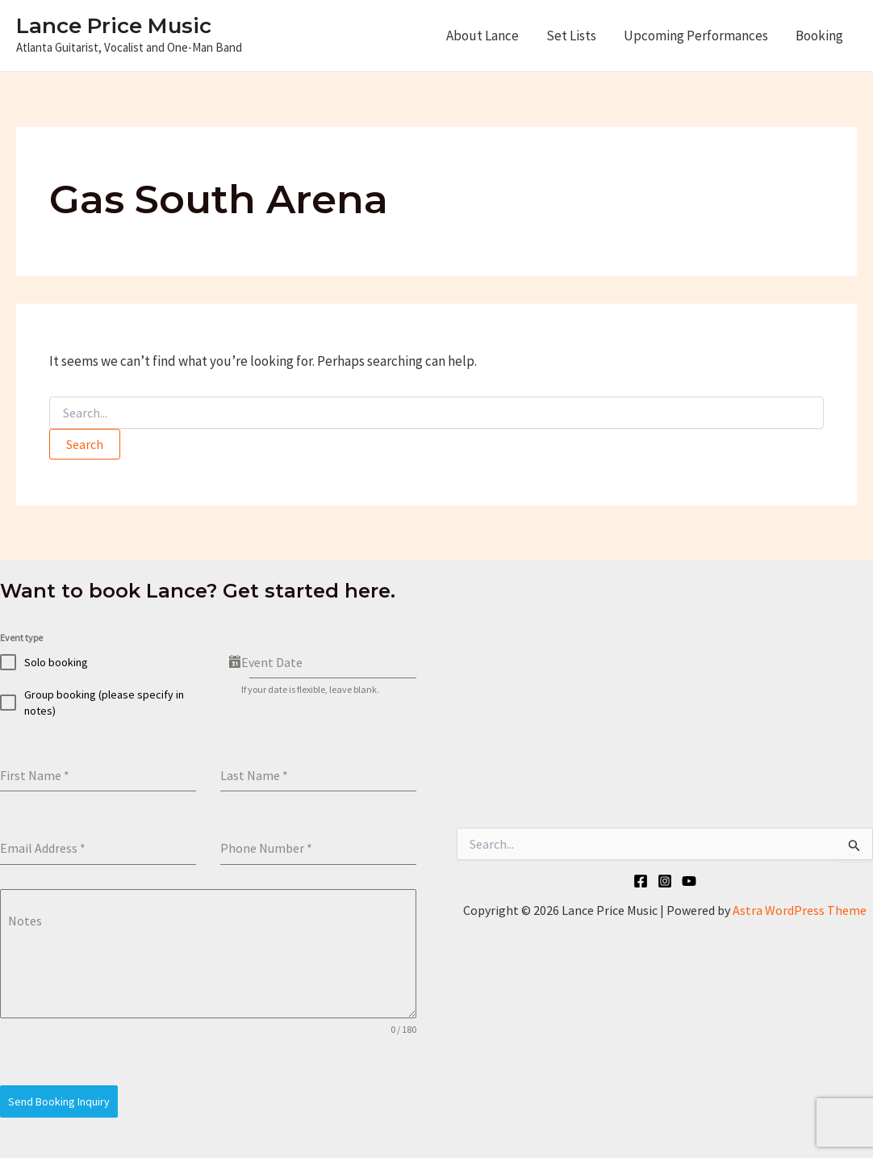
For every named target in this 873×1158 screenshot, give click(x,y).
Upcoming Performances (696, 35)
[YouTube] (689, 881)
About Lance (482, 35)
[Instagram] (665, 881)
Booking (819, 35)
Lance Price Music (113, 26)
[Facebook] (640, 881)
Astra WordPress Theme (800, 910)
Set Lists (571, 35)
